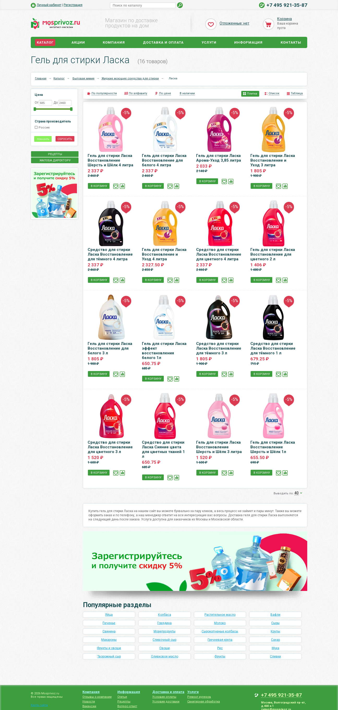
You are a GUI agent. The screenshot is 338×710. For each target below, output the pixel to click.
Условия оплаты (164, 697)
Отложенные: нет (234, 23)
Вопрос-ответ (127, 706)
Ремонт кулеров (199, 697)
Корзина (284, 19)
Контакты (291, 42)
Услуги (209, 42)
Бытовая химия (83, 78)
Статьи (122, 697)
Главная (40, 78)
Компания (114, 42)
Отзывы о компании (97, 697)
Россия (44, 127)
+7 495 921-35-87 (287, 5)
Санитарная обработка (203, 701)
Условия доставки (165, 701)
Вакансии (89, 706)
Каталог (45, 42)
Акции (78, 42)
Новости (88, 701)
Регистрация (73, 5)
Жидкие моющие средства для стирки (130, 78)
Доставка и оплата (163, 42)
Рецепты (123, 701)
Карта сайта (39, 705)
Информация (248, 42)
